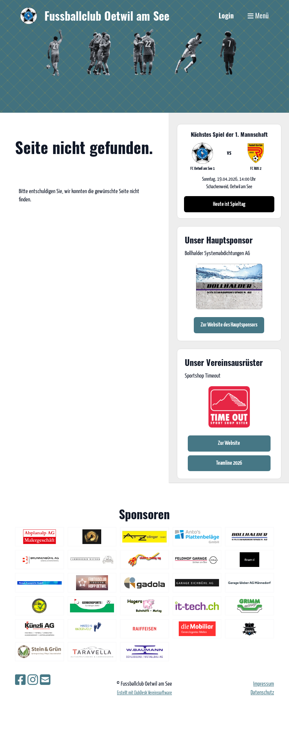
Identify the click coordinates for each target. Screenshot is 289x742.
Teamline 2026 (229, 463)
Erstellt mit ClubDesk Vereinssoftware (144, 693)
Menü (258, 15)
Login (226, 15)
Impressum (263, 684)
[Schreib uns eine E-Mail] (45, 680)
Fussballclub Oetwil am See (106, 16)
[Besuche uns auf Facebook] (20, 680)
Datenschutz (262, 692)
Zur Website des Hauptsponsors (229, 325)
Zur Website (229, 443)
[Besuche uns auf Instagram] (32, 680)
